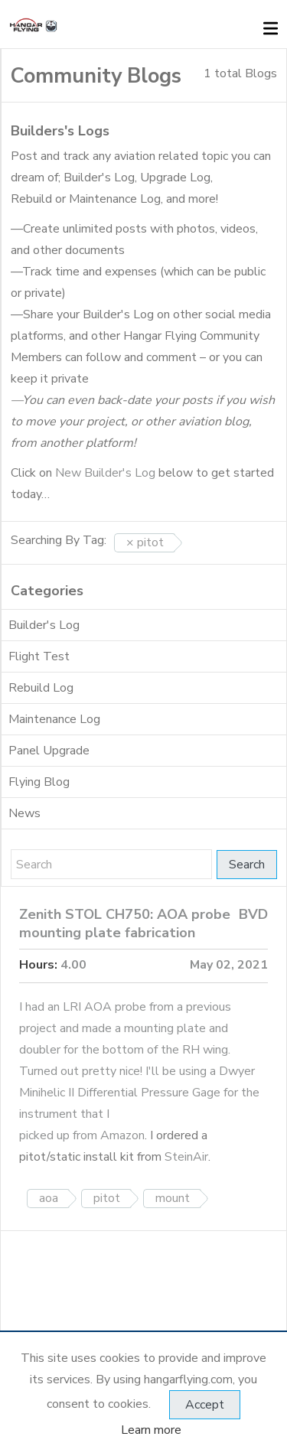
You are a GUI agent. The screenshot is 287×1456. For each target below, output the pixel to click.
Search (247, 864)
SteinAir (186, 1156)
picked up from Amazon (82, 1135)
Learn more (151, 1430)
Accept (204, 1404)
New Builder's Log (105, 472)
